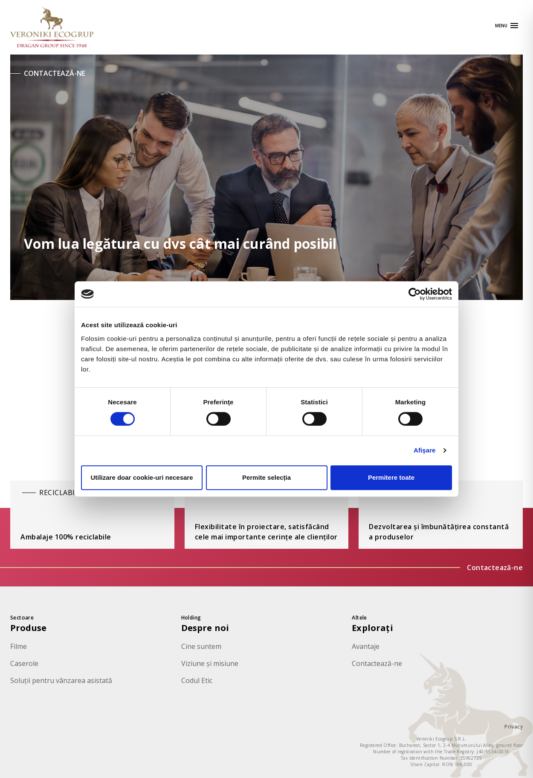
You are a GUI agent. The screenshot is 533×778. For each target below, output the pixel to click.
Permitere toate (391, 477)
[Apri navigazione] (507, 25)
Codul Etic (196, 680)
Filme (18, 646)
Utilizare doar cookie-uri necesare (141, 477)
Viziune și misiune (209, 663)
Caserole (24, 663)
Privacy (513, 726)
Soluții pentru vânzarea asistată (61, 680)
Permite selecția (266, 477)
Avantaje (365, 646)
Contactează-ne (495, 567)
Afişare (425, 450)
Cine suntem (201, 646)
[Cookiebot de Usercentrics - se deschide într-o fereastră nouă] (414, 294)
